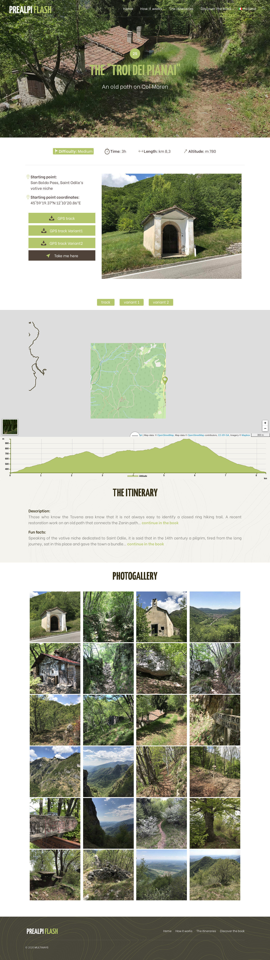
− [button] (265, 428)
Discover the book (216, 8)
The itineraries (181, 8)
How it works (151, 8)
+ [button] (265, 423)
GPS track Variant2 (62, 243)
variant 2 (161, 302)
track (105, 302)
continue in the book (160, 522)
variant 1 (131, 302)
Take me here (62, 255)
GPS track (62, 218)
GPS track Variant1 (62, 230)
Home (128, 8)
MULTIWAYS (41, 947)
